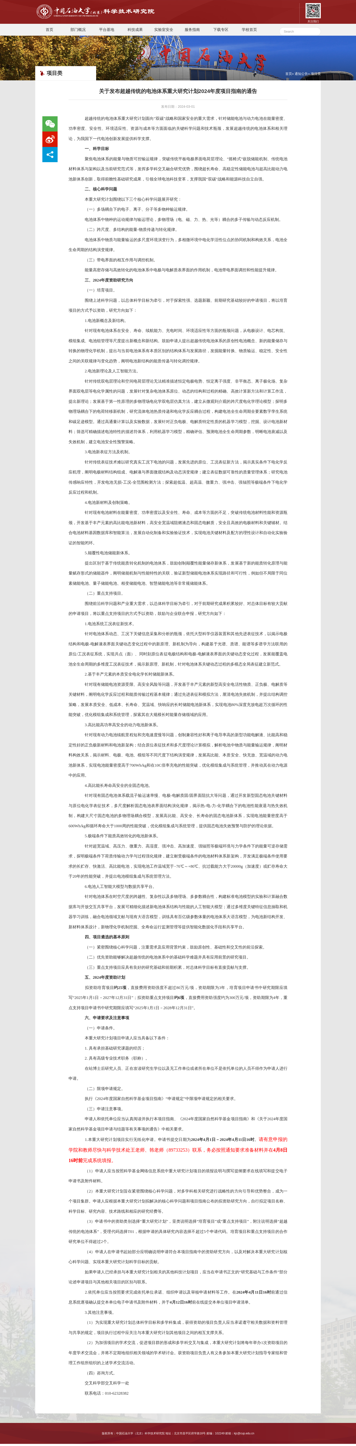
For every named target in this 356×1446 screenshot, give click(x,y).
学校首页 (249, 31)
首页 (49, 31)
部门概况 (78, 31)
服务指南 (192, 31)
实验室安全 (163, 31)
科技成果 (135, 31)
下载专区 (220, 31)
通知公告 (301, 76)
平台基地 (106, 31)
